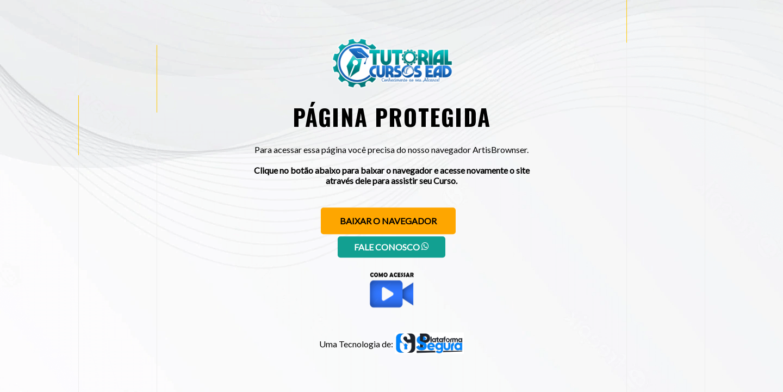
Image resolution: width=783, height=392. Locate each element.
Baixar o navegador (388, 221)
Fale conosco (391, 247)
